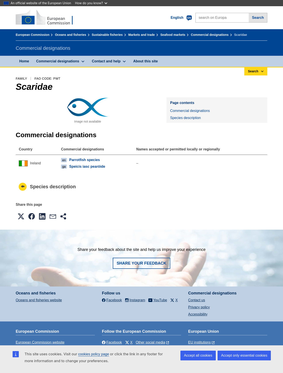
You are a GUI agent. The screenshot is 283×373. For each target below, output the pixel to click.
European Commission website (40, 342)
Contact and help (106, 61)
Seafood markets (172, 35)
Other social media (150, 342)
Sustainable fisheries (107, 35)
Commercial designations (209, 35)
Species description (185, 118)
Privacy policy (199, 307)
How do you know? (91, 3)
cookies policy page (93, 354)
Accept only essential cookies (244, 355)
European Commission (32, 35)
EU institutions (199, 342)
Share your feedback (141, 263)
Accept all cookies (198, 355)
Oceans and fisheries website (39, 300)
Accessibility (197, 314)
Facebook (112, 342)
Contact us (196, 300)
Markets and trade (141, 35)
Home (24, 61)
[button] (21, 216)
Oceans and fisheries (70, 35)
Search (258, 17)
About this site (145, 61)
